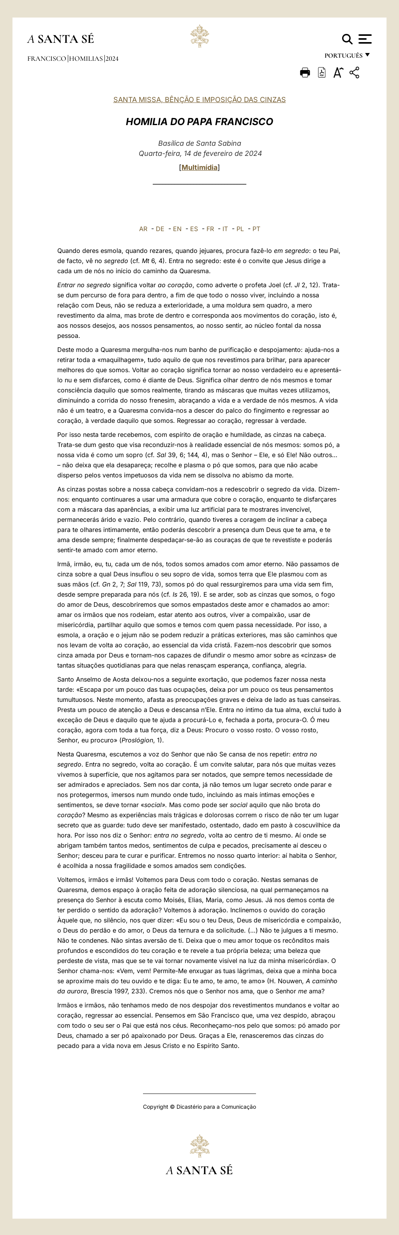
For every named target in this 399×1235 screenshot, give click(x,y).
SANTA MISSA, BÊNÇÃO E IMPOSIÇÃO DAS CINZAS (199, 99)
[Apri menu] (364, 39)
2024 (112, 58)
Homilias (86, 58)
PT (256, 229)
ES (194, 229)
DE (160, 229)
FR (210, 229)
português (343, 57)
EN (177, 229)
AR (143, 229)
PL (240, 229)
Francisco (47, 58)
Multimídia (199, 167)
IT (225, 229)
